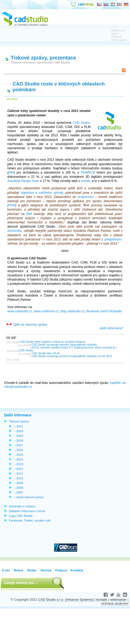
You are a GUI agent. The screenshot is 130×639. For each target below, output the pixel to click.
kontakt (101, 600)
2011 (19, 473)
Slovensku (14, 231)
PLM (92, 172)
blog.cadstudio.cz (72, 311)
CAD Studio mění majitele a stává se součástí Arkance (52, 341)
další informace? (111, 328)
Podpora (61, 570)
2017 (19, 445)
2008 (19, 487)
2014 (19, 459)
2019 (19, 435)
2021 (19, 426)
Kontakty (77, 570)
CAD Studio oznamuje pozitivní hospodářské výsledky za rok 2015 (72, 356)
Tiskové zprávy (19, 421)
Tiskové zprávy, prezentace (43, 58)
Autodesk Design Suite (23, 181)
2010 (19, 478)
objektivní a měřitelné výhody (42, 193)
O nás (6, 570)
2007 (19, 492)
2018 (19, 440)
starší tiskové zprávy (30, 497)
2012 (19, 468)
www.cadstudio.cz (19, 311)
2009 (19, 483)
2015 (19, 454)
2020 (19, 431)
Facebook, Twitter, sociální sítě (29, 520)
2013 (19, 464)
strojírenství (85, 197)
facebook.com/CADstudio (104, 311)
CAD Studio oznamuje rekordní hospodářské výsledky (64, 344)
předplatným (113, 239)
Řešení (18, 570)
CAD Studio (81, 123)
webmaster (118, 600)
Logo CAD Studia (20, 515)
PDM (84, 172)
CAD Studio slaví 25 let (46, 353)
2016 (19, 450)
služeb (85, 181)
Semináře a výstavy (22, 506)
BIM (11, 172)
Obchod (45, 570)
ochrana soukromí (114, 603)
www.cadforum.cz (46, 311)
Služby (31, 570)
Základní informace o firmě (27, 511)
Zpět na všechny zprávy (26, 324)
